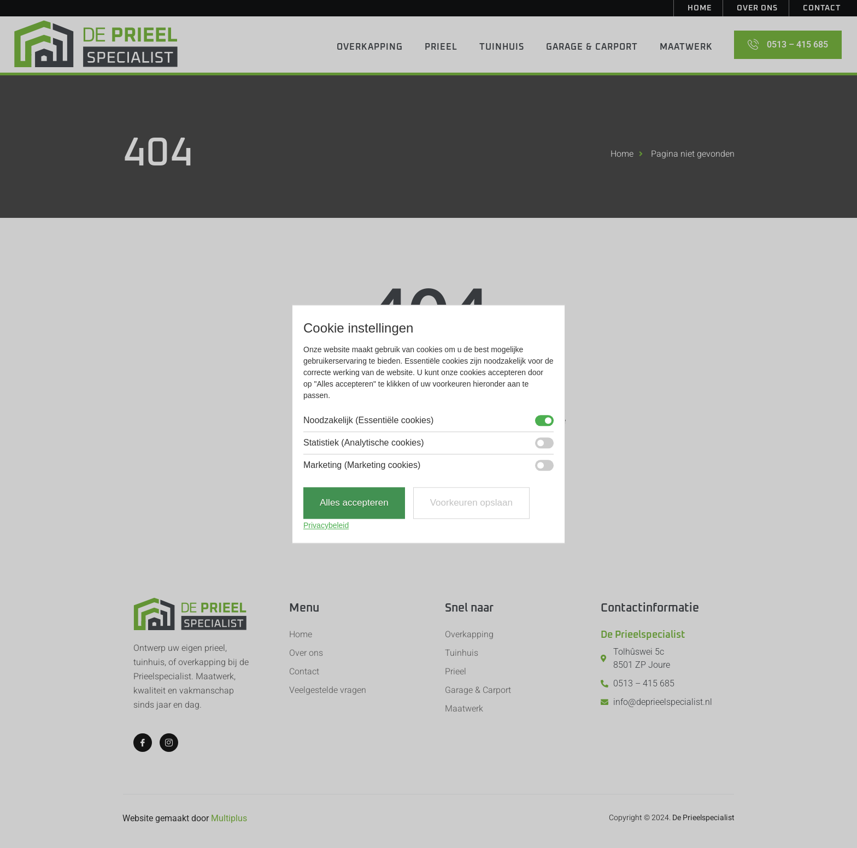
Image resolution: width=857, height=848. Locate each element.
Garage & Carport (592, 47)
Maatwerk (686, 47)
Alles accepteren (354, 503)
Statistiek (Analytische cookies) (363, 443)
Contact (822, 8)
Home (700, 8)
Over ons (757, 8)
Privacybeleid (326, 525)
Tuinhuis (501, 47)
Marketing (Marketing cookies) (361, 465)
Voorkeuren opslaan (471, 503)
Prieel (441, 47)
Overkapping (370, 47)
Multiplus (229, 818)
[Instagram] (169, 742)
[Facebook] (142, 742)
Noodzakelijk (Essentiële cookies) (368, 421)
